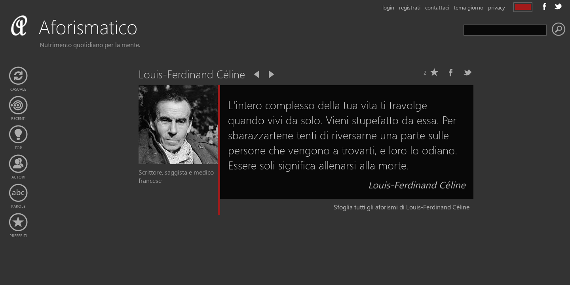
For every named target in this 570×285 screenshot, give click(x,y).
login (388, 7)
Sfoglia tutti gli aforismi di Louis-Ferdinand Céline (401, 207)
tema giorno (468, 7)
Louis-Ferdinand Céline (417, 184)
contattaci (437, 7)
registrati (409, 7)
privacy (496, 7)
